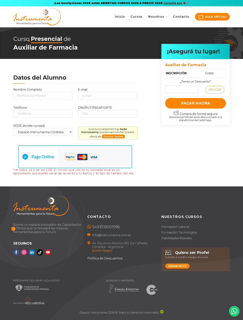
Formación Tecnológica (179, 232)
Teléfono (20, 107)
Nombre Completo (27, 89)
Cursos (136, 16)
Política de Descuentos (104, 258)
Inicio (120, 16)
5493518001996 (106, 227)
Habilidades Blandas (176, 238)
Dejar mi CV (177, 266)
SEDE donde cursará (29, 126)
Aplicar (215, 89)
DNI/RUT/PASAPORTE (95, 107)
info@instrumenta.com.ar (111, 235)
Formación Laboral (175, 227)
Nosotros (156, 16)
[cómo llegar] (102, 250)
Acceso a (29, 302)
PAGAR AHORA (195, 103)
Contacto (181, 16)
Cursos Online (113, 136)
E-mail (83, 89)
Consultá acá (172, 3)
